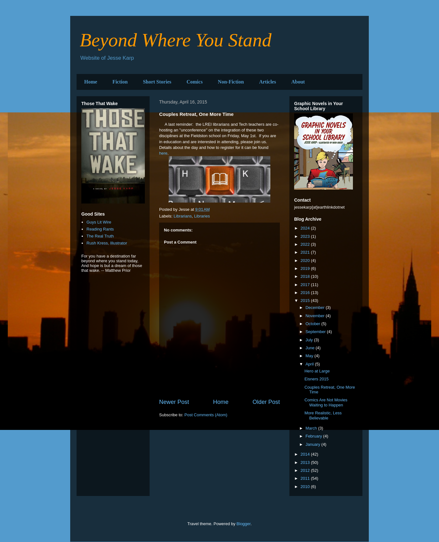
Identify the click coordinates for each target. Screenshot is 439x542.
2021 (306, 252)
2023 (306, 236)
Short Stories (157, 81)
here (163, 153)
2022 (306, 244)
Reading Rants (100, 229)
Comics (194, 81)
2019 (306, 268)
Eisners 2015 (316, 379)
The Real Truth (100, 236)
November (316, 315)
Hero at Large (317, 371)
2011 (306, 478)
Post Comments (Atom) (206, 414)
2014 (306, 454)
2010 (306, 486)
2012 (306, 470)
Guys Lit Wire (98, 222)
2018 (306, 276)
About (298, 81)
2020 (306, 260)
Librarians (183, 216)
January (313, 444)
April (310, 364)
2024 (306, 228)
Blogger (244, 523)
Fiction (120, 81)
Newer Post (174, 402)
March (312, 428)
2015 (306, 300)
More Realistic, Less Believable (322, 415)
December (316, 307)
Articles (267, 81)
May (310, 355)
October (313, 323)
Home (90, 81)
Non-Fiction (231, 81)
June (311, 347)
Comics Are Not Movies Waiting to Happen (325, 402)
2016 (306, 292)
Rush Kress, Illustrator (106, 243)
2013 (306, 462)
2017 (306, 284)
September (316, 331)
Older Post (266, 402)
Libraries (202, 216)
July (310, 340)
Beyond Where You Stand (176, 40)
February (314, 436)
